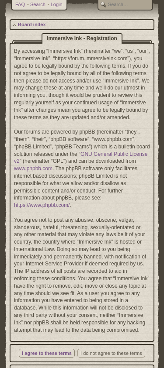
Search (37, 4)
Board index (32, 24)
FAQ (20, 4)
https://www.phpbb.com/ (42, 205)
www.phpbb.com (33, 168)
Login (57, 4)
